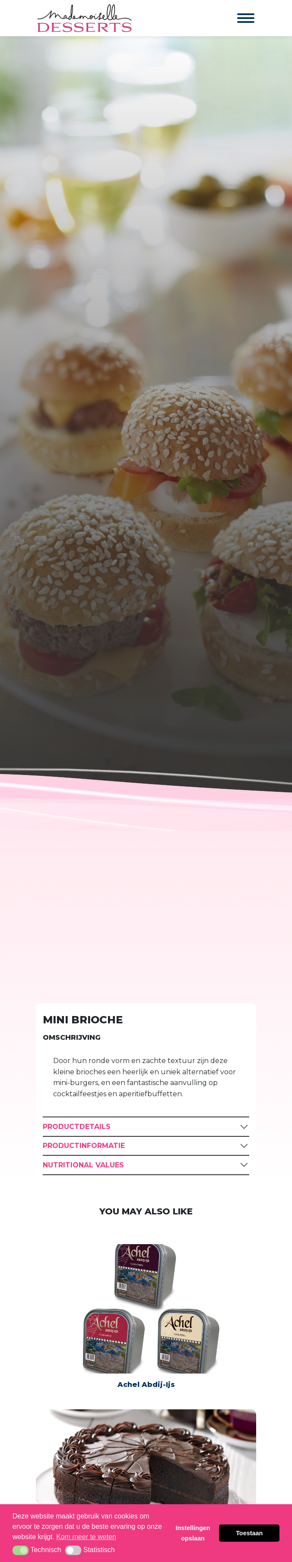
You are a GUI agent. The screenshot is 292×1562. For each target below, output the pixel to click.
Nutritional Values (83, 1165)
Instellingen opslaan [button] (193, 1533)
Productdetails (77, 1127)
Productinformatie (84, 1146)
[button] (21, 1550)
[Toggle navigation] (237, 18)
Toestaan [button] (249, 1533)
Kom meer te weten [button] (86, 1536)
